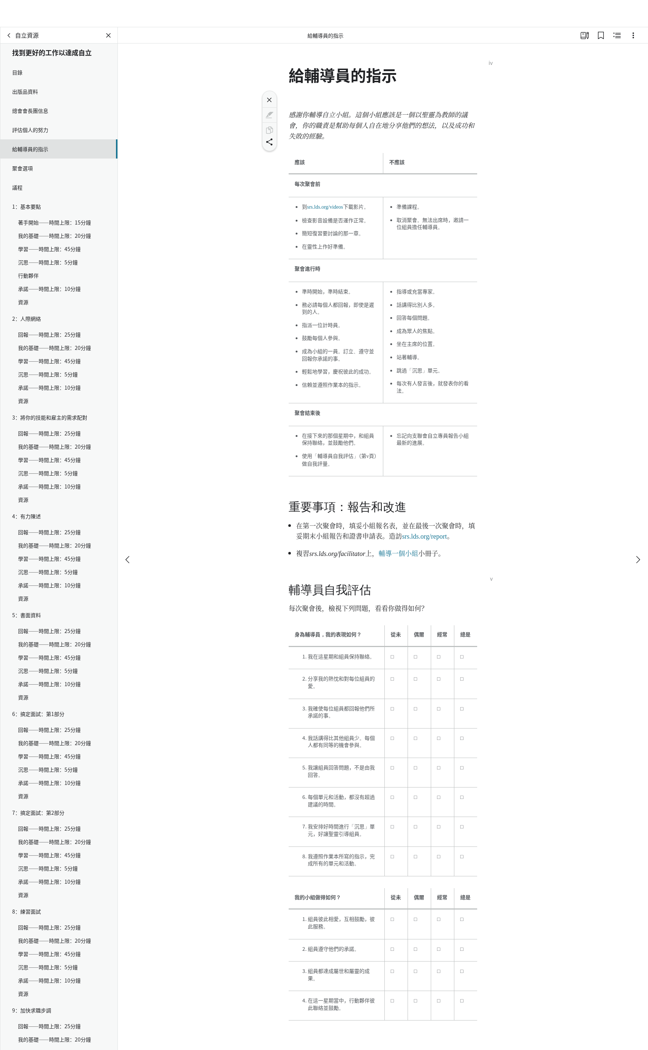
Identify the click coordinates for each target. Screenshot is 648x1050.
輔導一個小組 (398, 553)
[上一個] (128, 532)
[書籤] (601, 35)
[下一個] (637, 532)
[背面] (9, 35)
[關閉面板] (109, 35)
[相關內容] (617, 35)
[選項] (633, 35)
